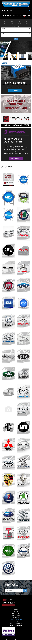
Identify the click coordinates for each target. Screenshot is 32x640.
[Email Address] (14, 590)
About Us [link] (16, 609)
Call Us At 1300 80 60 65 (16, 623)
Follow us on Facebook (16, 619)
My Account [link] (16, 611)
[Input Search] (14, 10)
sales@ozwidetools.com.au (16, 625)
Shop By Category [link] (16, 615)
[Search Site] (29, 10)
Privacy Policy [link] (16, 617)
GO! (16, 38)
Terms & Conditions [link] (16, 613)
